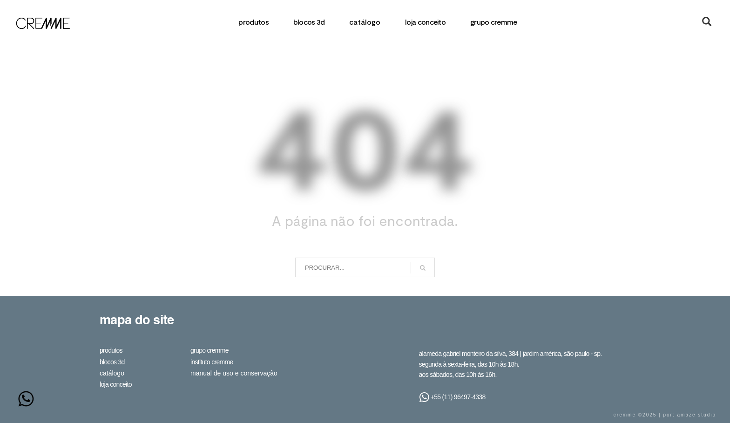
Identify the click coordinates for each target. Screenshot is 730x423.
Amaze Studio (696, 414)
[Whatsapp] (26, 398)
